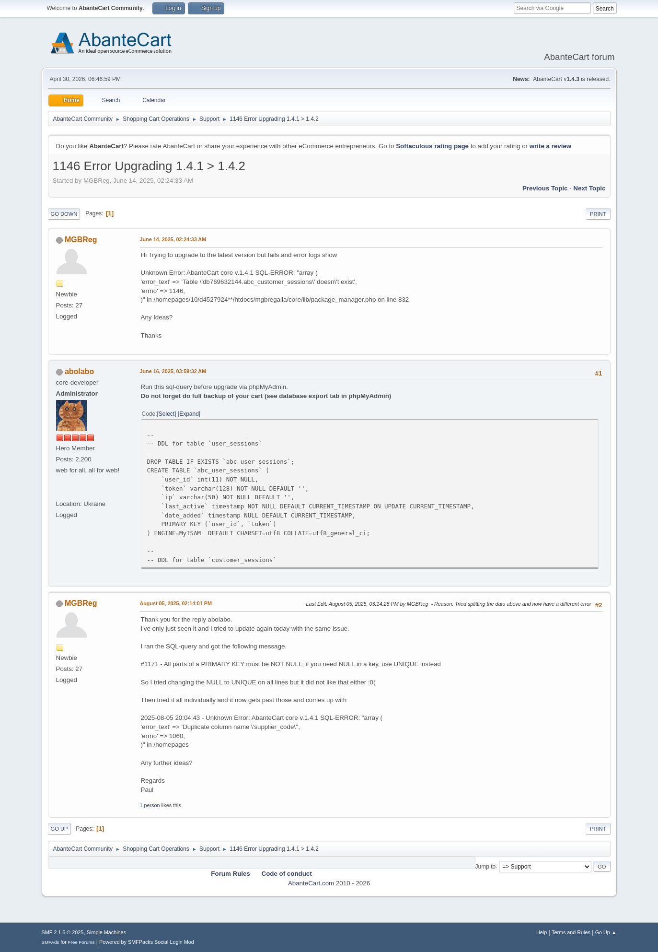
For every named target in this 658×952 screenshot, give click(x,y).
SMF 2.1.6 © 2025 (63, 932)
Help (541, 932)
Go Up (59, 829)
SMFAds (50, 942)
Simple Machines (106, 932)
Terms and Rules (571, 932)
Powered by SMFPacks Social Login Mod (146, 942)
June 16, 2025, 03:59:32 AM (173, 371)
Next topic (589, 188)
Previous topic (545, 188)
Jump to (485, 866)
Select (166, 414)
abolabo (79, 371)
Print (598, 214)
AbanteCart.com (311, 883)
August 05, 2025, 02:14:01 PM (176, 603)
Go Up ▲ (606, 932)
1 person (150, 805)
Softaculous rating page (432, 146)
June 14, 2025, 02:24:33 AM (173, 239)
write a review (550, 146)
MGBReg (81, 239)
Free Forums (81, 942)
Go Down (64, 214)
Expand (189, 414)
